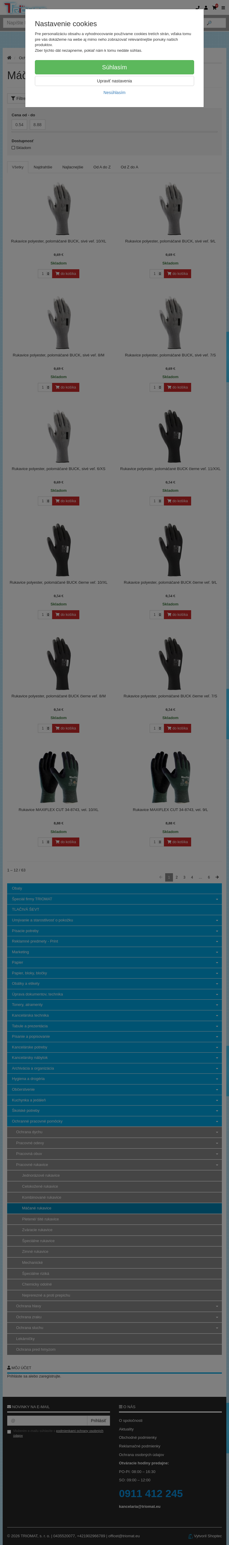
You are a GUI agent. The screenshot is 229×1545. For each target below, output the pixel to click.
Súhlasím (114, 67)
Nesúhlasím (114, 92)
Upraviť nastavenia (114, 81)
